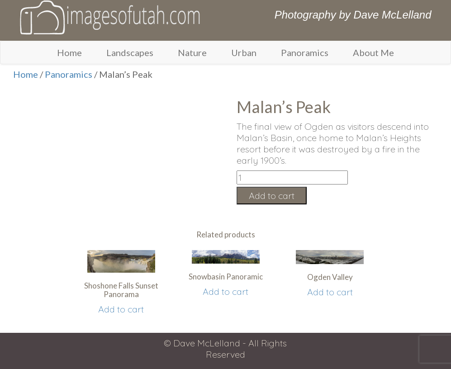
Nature (192, 52)
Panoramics (304, 52)
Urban (243, 52)
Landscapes (129, 52)
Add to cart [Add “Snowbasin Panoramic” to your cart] (225, 291)
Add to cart (271, 195)
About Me (373, 52)
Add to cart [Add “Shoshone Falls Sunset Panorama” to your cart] (121, 309)
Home (69, 52)
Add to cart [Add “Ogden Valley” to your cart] (330, 292)
